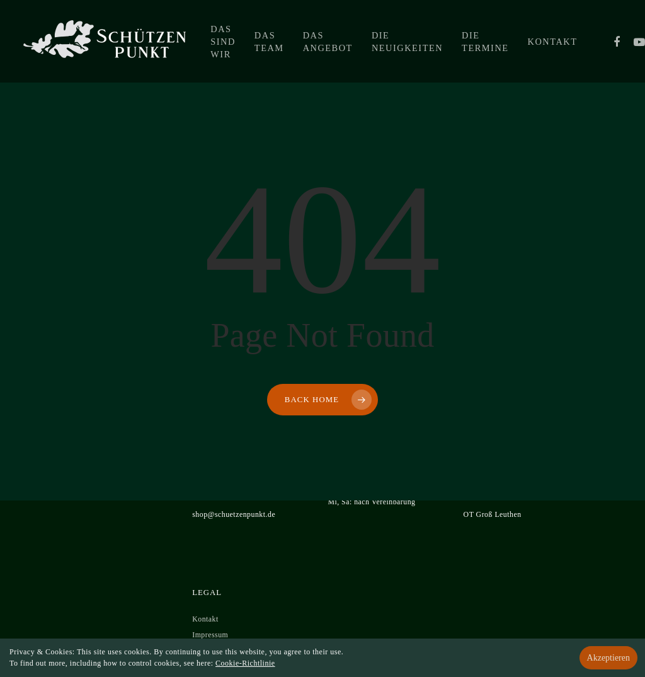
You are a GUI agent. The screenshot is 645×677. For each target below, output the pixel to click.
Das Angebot (328, 41)
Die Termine (485, 41)
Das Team (269, 41)
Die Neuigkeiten (407, 41)
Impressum (210, 634)
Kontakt (553, 42)
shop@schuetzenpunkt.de (233, 514)
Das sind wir (223, 41)
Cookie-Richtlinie (245, 663)
